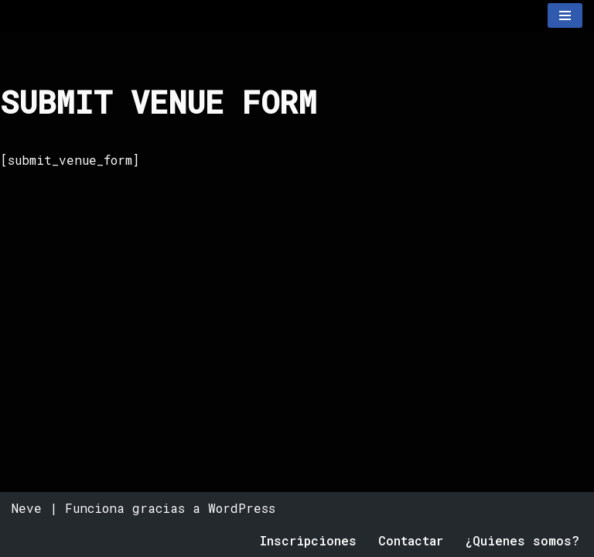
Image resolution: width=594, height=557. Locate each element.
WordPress (241, 508)
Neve (27, 508)
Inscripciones (308, 540)
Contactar (410, 540)
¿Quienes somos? (522, 540)
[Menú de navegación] (565, 15)
